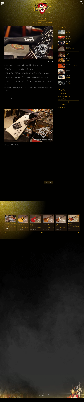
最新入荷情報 (49, 182)
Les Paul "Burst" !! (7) (64, 99)
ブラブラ (68, 60)
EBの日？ (68, 54)
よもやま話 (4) (62, 93)
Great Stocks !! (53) (63, 102)
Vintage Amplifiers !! (10, 224)
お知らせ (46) (61, 107)
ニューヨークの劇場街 (71, 66)
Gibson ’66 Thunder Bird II (60, 225)
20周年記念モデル (70, 83)
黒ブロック (68, 32)
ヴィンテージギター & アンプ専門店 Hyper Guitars (42, 394)
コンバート (68, 71)
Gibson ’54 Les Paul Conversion (47, 225)
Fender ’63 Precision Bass (72, 224)
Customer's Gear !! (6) (64, 96)
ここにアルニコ (69, 43)
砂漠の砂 (68, 77)
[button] (41, 232)
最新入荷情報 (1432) (63, 104)
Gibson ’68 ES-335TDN (22, 225)
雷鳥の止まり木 (70, 48)
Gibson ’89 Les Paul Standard (34, 225)
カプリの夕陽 (69, 38)
